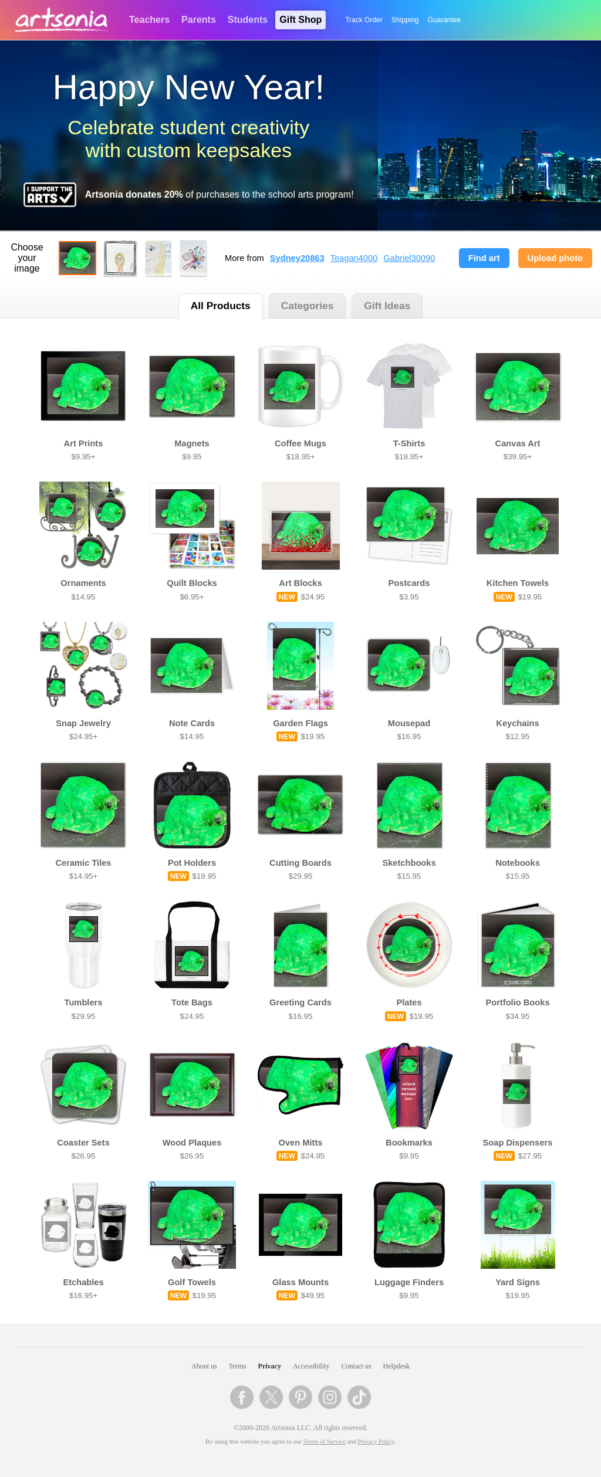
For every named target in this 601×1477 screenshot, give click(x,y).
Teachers (149, 20)
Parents (198, 20)
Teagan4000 (354, 258)
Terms (238, 1366)
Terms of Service (324, 1441)
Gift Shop (300, 20)
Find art (484, 258)
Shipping (405, 20)
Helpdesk (396, 1366)
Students (248, 20)
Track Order (364, 20)
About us (204, 1366)
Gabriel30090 (409, 258)
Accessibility (311, 1366)
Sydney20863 (297, 258)
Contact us (357, 1366)
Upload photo (555, 258)
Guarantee (444, 20)
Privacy (269, 1366)
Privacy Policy (376, 1441)
